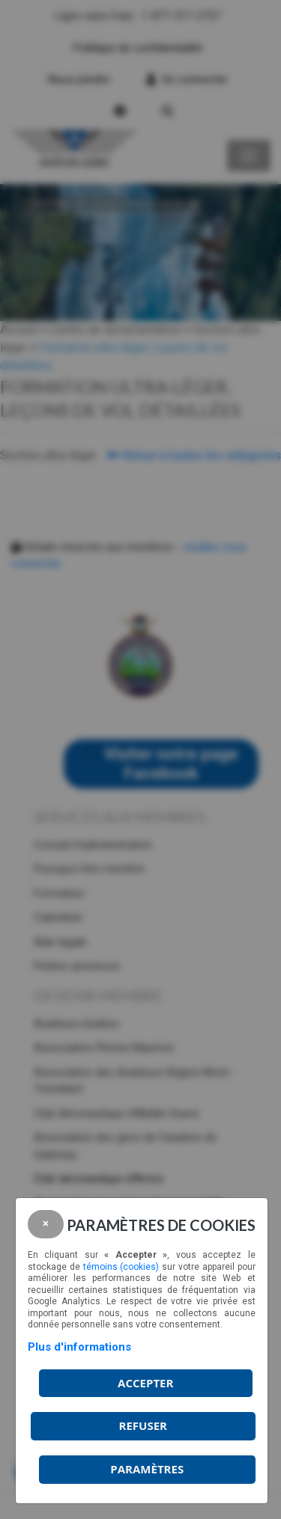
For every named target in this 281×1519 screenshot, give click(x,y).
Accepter (145, 1382)
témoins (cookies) (121, 1267)
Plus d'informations (79, 1347)
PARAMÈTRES (147, 1468)
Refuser (143, 1425)
